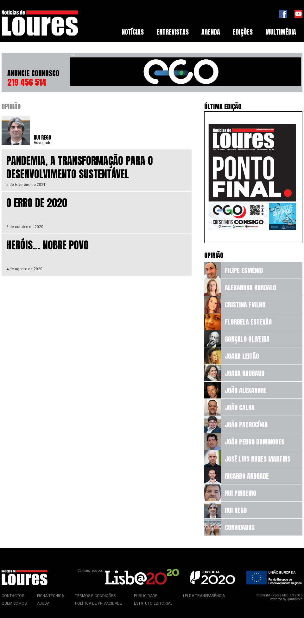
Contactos (13, 596)
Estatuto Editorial (153, 603)
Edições (243, 32)
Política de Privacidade (98, 603)
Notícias (133, 32)
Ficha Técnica (50, 596)
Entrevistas (172, 32)
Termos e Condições (95, 596)
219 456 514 (26, 82)
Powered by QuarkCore (286, 599)
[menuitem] (132, 32)
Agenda (210, 32)
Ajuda (43, 603)
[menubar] (208, 32)
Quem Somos (14, 603)
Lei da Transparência (204, 596)
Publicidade (145, 596)
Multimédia (280, 32)
